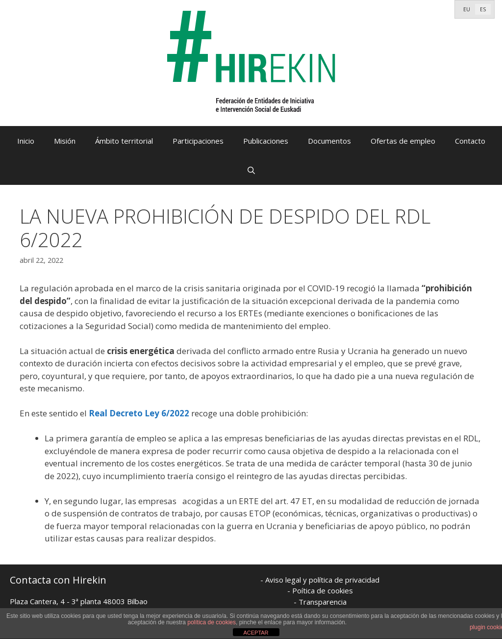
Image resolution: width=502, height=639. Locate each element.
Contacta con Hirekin (58, 580)
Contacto (470, 141)
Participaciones (198, 141)
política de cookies (211, 622)
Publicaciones (265, 141)
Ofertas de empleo (403, 141)
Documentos (329, 141)
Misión (64, 141)
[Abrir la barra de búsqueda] (250, 170)
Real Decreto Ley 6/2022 (139, 413)
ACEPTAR (255, 633)
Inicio (25, 141)
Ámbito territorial (124, 141)
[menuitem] (466, 9)
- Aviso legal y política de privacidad (319, 580)
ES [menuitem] (483, 9)
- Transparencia (320, 602)
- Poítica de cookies (320, 590)
